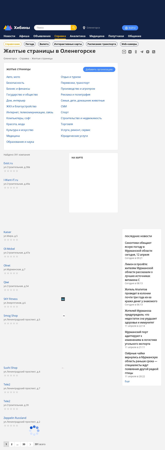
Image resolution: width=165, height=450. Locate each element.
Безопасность (15, 82)
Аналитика (78, 36)
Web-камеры (129, 44)
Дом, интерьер (15, 100)
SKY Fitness (11, 299)
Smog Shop (11, 315)
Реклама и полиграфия (75, 94)
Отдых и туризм (71, 76)
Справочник (12, 44)
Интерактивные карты (68, 44)
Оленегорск (91, 28)
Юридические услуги (74, 135)
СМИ (64, 106)
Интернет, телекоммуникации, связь (29, 112)
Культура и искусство (19, 130)
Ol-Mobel (9, 248)
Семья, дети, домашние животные (83, 100)
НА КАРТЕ (77, 157)
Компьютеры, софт (18, 118)
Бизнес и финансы (18, 88)
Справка (60, 36)
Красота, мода (15, 124)
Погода (29, 44)
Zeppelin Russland (15, 418)
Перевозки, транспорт (75, 82)
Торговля (67, 124)
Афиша (24, 36)
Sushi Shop (10, 367)
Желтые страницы (42, 58)
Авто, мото (13, 76)
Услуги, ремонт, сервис (75, 130)
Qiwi (6, 282)
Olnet (7, 265)
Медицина (96, 36)
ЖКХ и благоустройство (21, 106)
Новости (9, 36)
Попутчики (116, 36)
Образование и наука (20, 141)
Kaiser (7, 232)
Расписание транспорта (102, 44)
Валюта (44, 44)
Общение (134, 36)
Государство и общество (22, 94)
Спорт (65, 112)
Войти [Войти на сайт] (130, 28)
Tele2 (7, 384)
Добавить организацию (99, 69)
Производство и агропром (78, 88)
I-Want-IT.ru (11, 180)
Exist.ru (8, 163)
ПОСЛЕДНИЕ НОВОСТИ (138, 236)
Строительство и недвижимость (81, 118)
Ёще (127, 381)
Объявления (42, 36)
